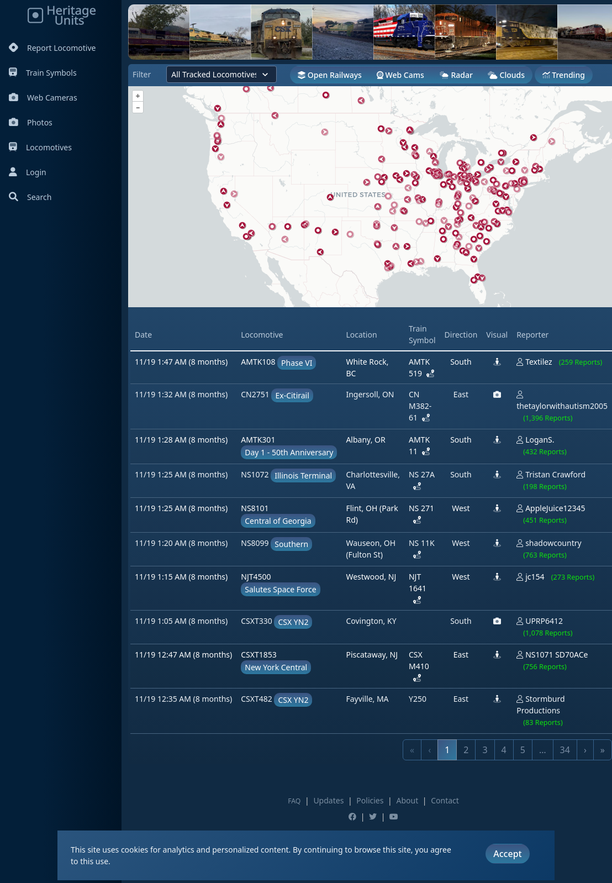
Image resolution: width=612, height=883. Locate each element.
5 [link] (522, 750)
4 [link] (504, 750)
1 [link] (447, 750)
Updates (328, 800)
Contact (445, 800)
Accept (507, 854)
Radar (456, 75)
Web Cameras (43, 97)
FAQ (294, 801)
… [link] (542, 750)
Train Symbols (43, 72)
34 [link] (565, 750)
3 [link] (484, 750)
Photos (30, 122)
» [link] (602, 750)
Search (30, 197)
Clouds (506, 75)
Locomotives (40, 147)
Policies (369, 800)
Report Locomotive (52, 48)
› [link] (585, 750)
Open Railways (330, 75)
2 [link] (465, 750)
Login (27, 172)
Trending (563, 75)
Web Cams (400, 75)
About (407, 800)
